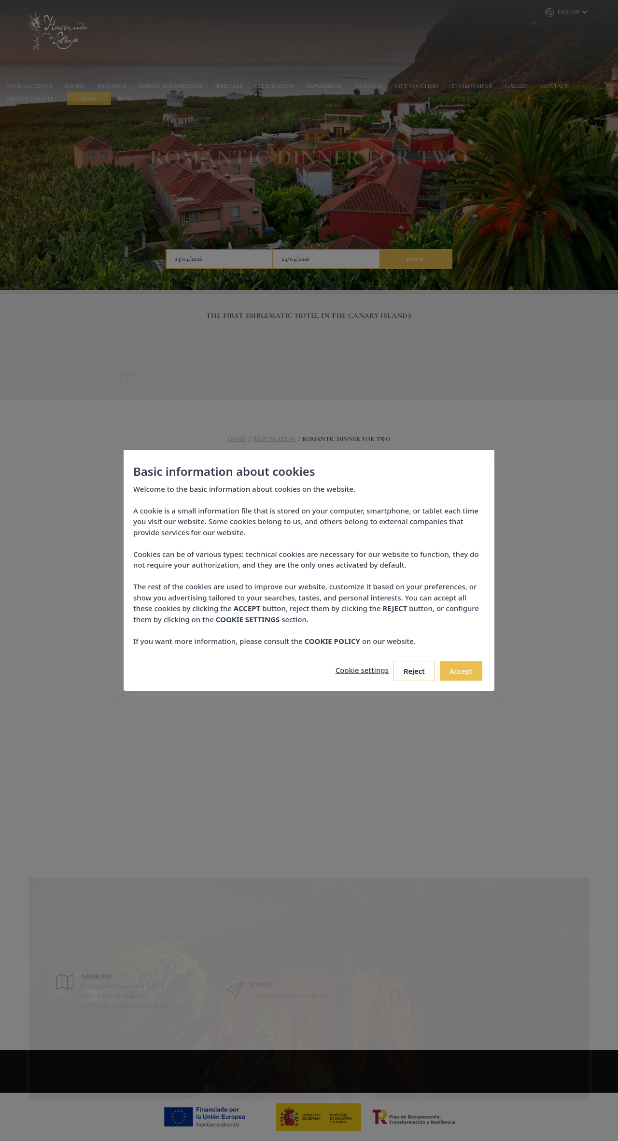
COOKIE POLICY (331, 637)
